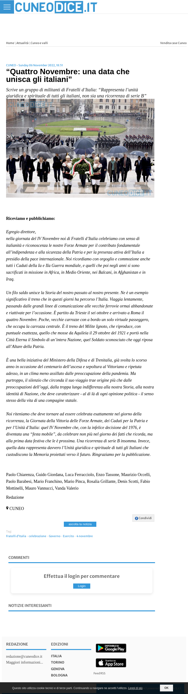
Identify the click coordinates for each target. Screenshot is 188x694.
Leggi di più (135, 688)
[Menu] (7, 7)
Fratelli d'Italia (16, 536)
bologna (59, 675)
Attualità (22, 43)
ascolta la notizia (80, 524)
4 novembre (84, 536)
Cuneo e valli (39, 43)
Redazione (17, 644)
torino (57, 662)
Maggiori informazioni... (24, 662)
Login (82, 586)
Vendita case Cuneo (173, 43)
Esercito (68, 536)
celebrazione (37, 536)
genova (58, 669)
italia (56, 656)
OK (166, 688)
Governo (54, 536)
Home (10, 43)
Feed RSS (99, 673)
